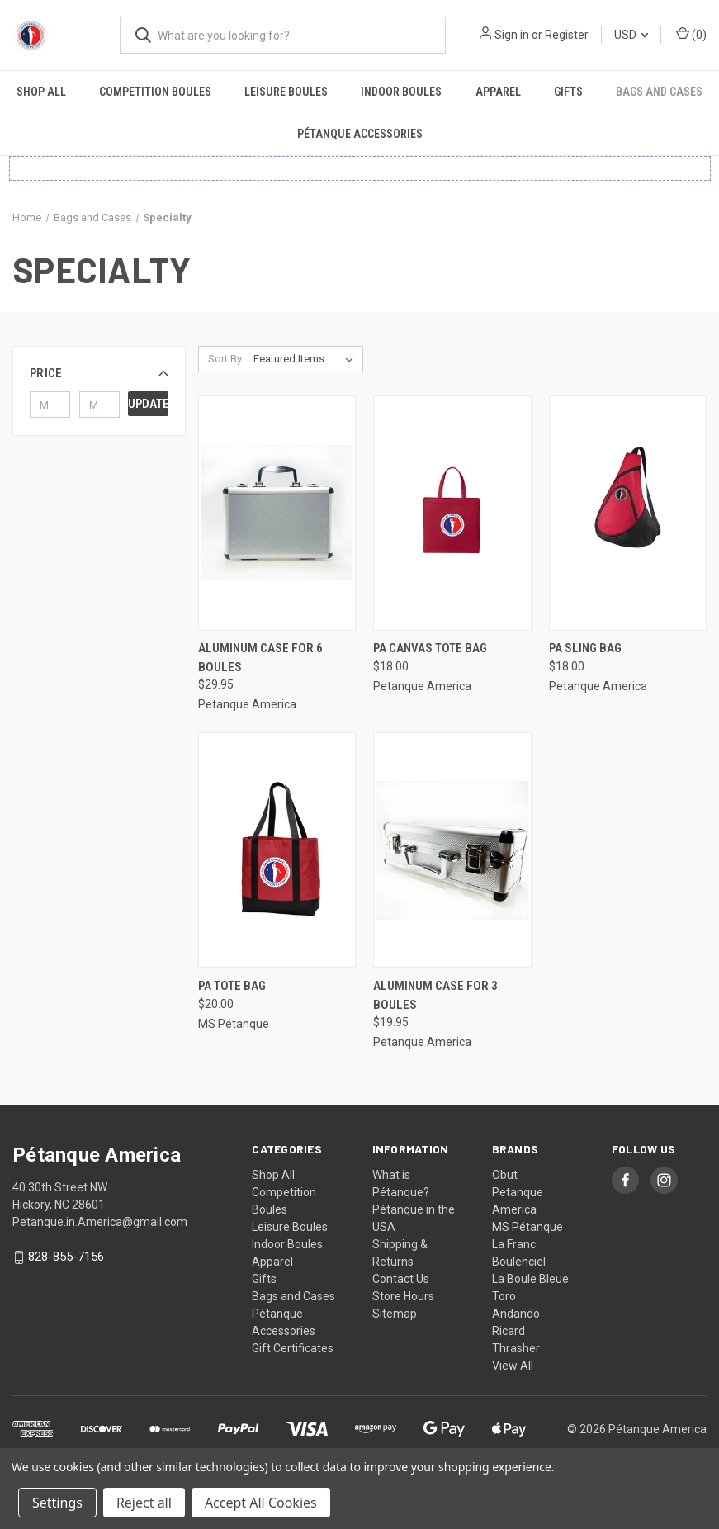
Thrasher (516, 1348)
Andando (516, 1313)
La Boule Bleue (530, 1278)
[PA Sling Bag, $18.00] (627, 513)
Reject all (144, 1502)
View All (512, 1365)
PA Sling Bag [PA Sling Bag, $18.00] (585, 648)
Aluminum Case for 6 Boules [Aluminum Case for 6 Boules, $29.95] (260, 658)
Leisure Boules (286, 91)
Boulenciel (519, 1261)
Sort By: (226, 359)
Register (567, 34)
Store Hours (403, 1296)
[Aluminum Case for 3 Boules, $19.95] (451, 850)
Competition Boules (155, 91)
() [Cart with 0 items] (691, 33)
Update (148, 403)
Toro (504, 1296)
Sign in (511, 34)
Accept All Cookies (261, 1502)
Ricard (508, 1330)
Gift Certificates (292, 1348)
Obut (505, 1174)
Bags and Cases (659, 91)
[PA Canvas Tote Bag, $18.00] (451, 513)
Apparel (498, 91)
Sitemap (394, 1313)
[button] (99, 373)
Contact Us (400, 1278)
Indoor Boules (401, 91)
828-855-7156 (66, 1257)
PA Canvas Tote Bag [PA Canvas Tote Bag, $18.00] (430, 648)
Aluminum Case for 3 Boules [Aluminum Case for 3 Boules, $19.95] (435, 995)
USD (631, 34)
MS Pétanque (527, 1226)
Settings (57, 1502)
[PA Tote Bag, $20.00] (276, 850)
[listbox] (306, 359)
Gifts (568, 91)
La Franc (514, 1244)
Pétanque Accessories (360, 133)
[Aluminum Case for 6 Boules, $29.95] (276, 513)
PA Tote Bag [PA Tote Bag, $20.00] (232, 985)
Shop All (41, 91)
